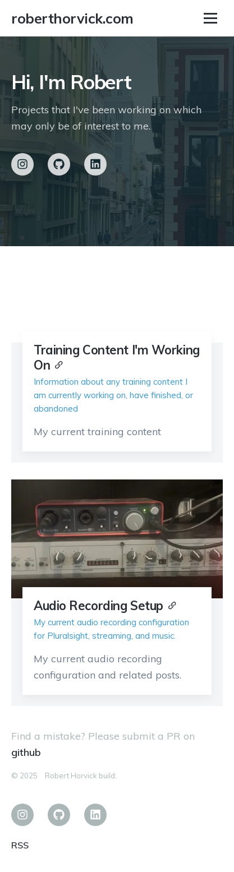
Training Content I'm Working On (117, 357)
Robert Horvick (71, 775)
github (26, 752)
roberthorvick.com (72, 18)
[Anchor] (58, 364)
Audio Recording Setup (98, 605)
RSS (20, 845)
